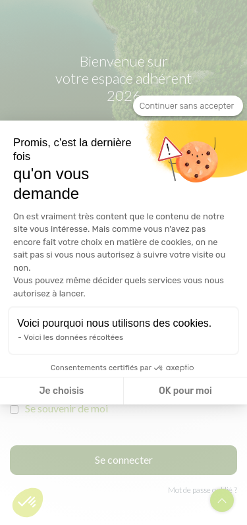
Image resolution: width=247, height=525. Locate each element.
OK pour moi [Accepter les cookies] (185, 391)
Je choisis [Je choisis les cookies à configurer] (61, 391)
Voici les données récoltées (73, 337)
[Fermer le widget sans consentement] (188, 106)
